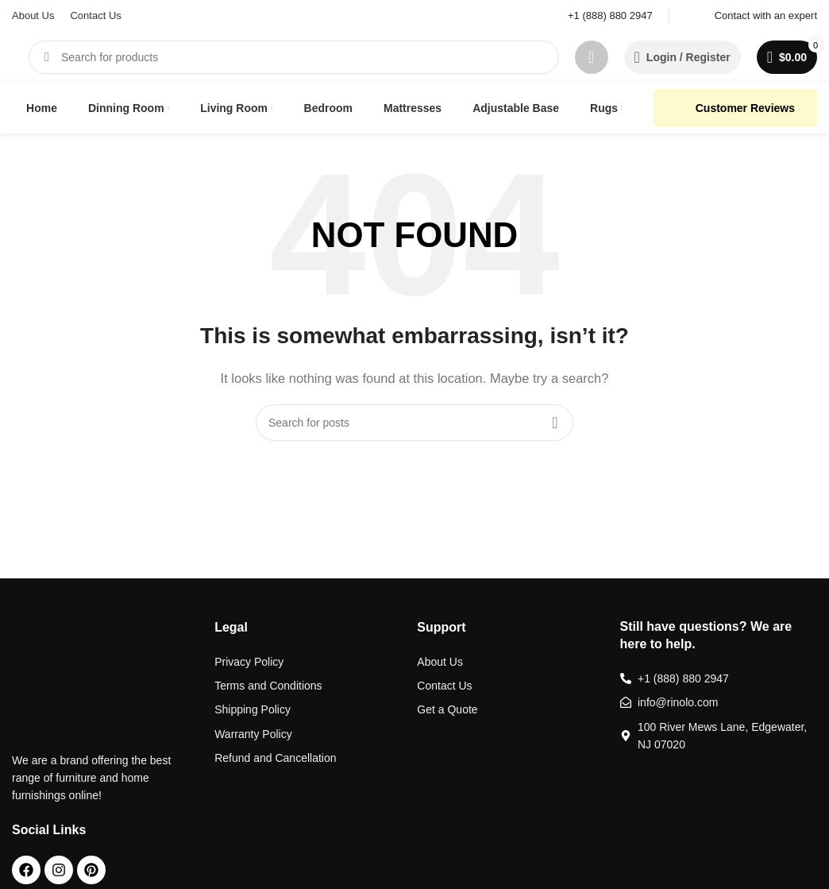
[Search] (294, 57)
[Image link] (70, 675)
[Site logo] (12, 57)
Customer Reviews (735, 108)
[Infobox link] (600, 16)
